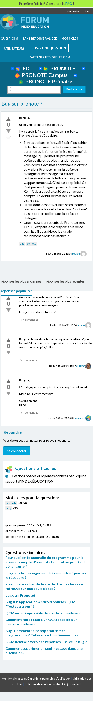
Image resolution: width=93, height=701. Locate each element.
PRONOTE (59, 68)
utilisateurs (14, 48)
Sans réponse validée (40, 38)
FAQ (65, 684)
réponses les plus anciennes (21, 281)
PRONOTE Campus (41, 75)
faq (87, 11)
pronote (31, 243)
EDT (24, 68)
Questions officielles (30, 468)
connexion (73, 11)
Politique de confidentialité (42, 684)
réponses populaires (16, 291)
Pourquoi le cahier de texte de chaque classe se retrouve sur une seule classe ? (44, 586)
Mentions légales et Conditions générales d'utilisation (36, 678)
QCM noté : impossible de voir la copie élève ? (43, 613)
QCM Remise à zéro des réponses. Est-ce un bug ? (46, 642)
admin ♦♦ (80, 417)
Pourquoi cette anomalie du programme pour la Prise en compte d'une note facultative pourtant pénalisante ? (45, 561)
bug (22, 243)
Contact (75, 684)
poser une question (48, 48)
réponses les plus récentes (65, 281)
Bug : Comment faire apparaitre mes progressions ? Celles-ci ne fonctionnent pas (41, 632)
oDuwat (80, 365)
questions (9, 38)
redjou (76, 253)
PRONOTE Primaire (45, 81)
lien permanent (29, 319)
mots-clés (69, 38)
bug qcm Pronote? (20, 595)
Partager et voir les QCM (49, 57)
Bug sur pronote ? (22, 103)
